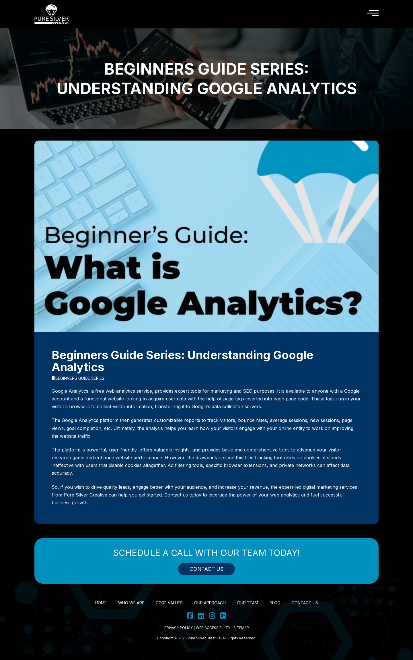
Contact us (176, 495)
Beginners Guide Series (78, 378)
